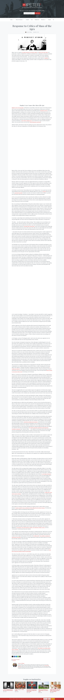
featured (14, 660)
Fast (32, 19)
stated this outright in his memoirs (31, 422)
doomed (44, 191)
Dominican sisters (43, 110)
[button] (53, 19)
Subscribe (38, 13)
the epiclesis (19, 527)
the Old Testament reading (27, 527)
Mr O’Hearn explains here (27, 120)
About (12, 19)
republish (46, 58)
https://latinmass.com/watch (35, 122)
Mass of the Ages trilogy (43, 52)
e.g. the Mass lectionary (46, 474)
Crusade (27, 19)
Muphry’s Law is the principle (18, 107)
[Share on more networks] (20, 656)
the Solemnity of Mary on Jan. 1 (39, 527)
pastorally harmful (18, 192)
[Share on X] (12, 656)
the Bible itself (36, 535)
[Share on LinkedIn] (16, 656)
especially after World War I (29, 226)
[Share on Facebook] (14, 656)
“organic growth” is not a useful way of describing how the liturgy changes (30, 507)
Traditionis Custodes (16, 659)
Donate (49, 19)
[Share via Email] (18, 656)
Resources (44, 19)
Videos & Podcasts (20, 19)
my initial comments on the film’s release (29, 52)
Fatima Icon (37, 19)
